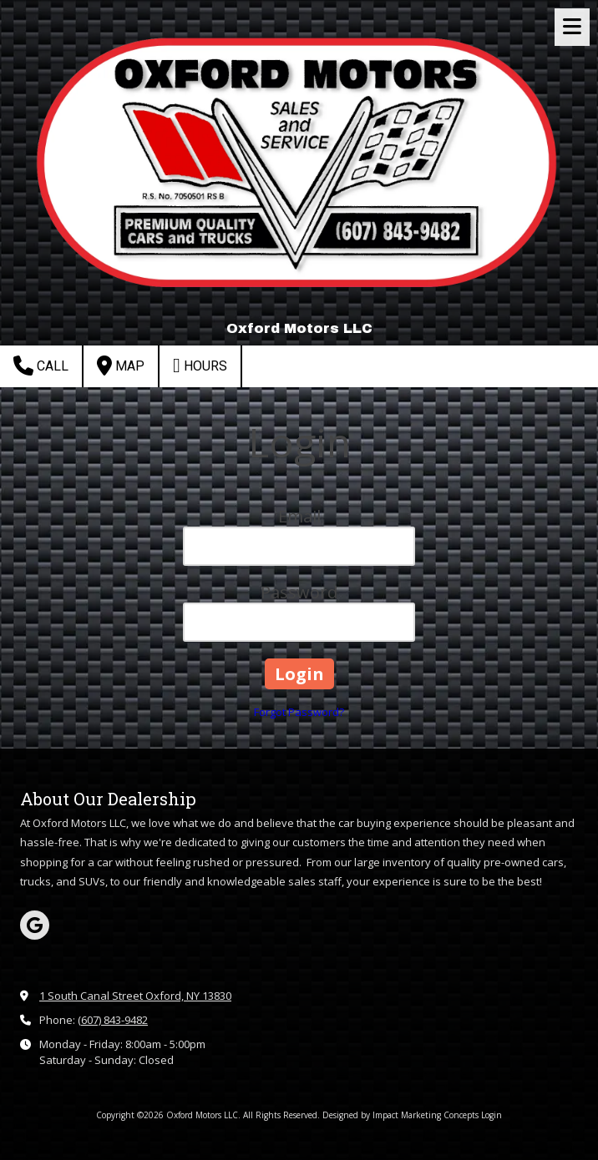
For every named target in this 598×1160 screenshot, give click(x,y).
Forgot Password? (299, 711)
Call (40, 366)
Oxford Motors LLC (299, 328)
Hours (200, 366)
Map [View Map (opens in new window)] (120, 366)
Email (299, 516)
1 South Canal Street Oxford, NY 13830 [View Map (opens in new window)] (135, 995)
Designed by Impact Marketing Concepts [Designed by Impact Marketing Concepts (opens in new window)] (400, 1115)
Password (299, 592)
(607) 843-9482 (113, 1019)
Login (491, 1115)
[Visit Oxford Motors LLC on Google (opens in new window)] (34, 925)
